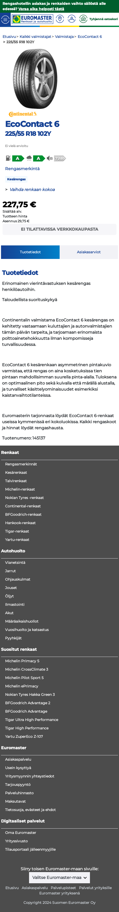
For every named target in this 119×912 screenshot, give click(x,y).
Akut (9, 613)
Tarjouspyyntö (18, 784)
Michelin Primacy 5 (22, 661)
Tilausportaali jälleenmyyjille (30, 849)
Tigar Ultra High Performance (31, 719)
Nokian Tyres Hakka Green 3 (30, 694)
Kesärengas (16, 179)
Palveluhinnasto (19, 793)
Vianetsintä (15, 562)
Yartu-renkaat (17, 539)
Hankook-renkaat (20, 523)
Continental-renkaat (23, 506)
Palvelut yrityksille (95, 888)
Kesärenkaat (16, 472)
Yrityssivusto (16, 841)
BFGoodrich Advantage (26, 711)
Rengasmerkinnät (21, 464)
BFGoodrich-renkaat (23, 514)
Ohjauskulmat (17, 579)
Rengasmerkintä (22, 168)
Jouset (11, 587)
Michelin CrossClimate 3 (26, 669)
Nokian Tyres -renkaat (24, 497)
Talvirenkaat (16, 481)
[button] (14, 158)
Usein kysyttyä (18, 768)
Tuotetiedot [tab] (30, 252)
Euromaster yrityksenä (59, 893)
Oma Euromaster (20, 832)
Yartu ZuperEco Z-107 (24, 736)
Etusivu (12, 888)
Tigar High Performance (26, 728)
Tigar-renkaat (17, 531)
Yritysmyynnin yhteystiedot (29, 776)
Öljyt (9, 596)
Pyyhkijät (13, 638)
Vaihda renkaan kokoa (32, 189)
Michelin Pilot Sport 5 (24, 677)
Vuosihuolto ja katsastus (27, 629)
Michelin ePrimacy (21, 686)
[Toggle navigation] (5, 19)
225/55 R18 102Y (28, 133)
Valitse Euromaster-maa (57, 877)
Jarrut (10, 571)
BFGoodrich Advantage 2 (27, 703)
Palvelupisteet (63, 888)
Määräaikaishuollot (21, 621)
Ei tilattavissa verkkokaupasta (59, 229)
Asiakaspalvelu (18, 759)
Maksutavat (15, 801)
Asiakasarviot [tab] (89, 252)
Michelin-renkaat (20, 489)
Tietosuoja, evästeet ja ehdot (30, 809)
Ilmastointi (14, 604)
